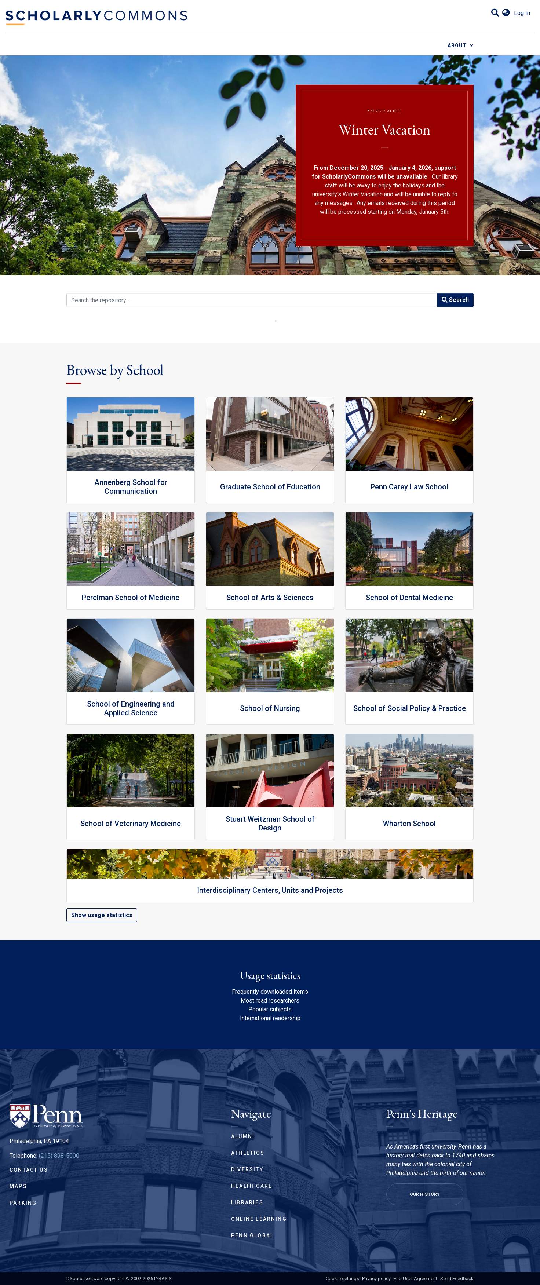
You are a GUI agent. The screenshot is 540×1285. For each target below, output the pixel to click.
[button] (506, 13)
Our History (425, 1194)
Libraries (247, 1202)
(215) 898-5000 (59, 1155)
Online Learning (259, 1219)
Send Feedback (457, 1278)
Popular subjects (270, 1009)
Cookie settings (342, 1278)
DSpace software (84, 1278)
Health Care (251, 1186)
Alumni (243, 1136)
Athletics (247, 1153)
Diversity (247, 1169)
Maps (18, 1186)
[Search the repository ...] (251, 300)
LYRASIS (163, 1278)
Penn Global (252, 1235)
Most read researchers (270, 1000)
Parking (23, 1203)
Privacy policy (376, 1278)
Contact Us (29, 1170)
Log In (522, 13)
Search (455, 299)
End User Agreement (415, 1278)
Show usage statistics (101, 915)
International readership (270, 1018)
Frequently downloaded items (270, 991)
